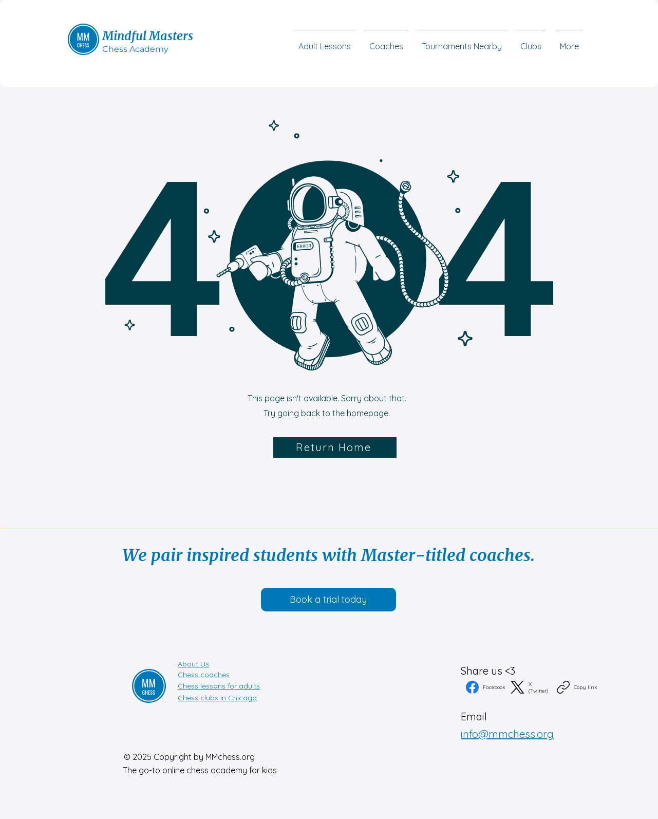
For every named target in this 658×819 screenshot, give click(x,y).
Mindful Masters (147, 35)
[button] (531, 41)
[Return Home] (335, 447)
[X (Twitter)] (531, 687)
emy (159, 49)
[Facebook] (485, 687)
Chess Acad (126, 49)
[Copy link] (577, 687)
